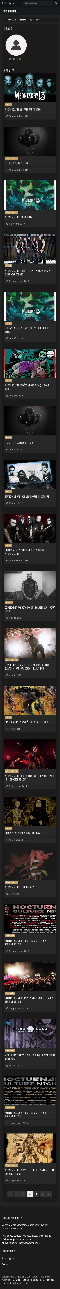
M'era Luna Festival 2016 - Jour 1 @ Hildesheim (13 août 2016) (30, 1057)
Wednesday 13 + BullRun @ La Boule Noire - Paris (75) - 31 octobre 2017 (30, 778)
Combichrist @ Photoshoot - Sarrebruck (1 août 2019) (30, 609)
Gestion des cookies (21, 1283)
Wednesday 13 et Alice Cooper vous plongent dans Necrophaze (28, 273)
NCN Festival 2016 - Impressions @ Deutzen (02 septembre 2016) (29, 1000)
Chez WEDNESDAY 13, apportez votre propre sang (27, 330)
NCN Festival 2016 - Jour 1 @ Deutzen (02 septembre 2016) (25, 942)
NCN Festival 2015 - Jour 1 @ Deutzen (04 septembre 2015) (25, 1114)
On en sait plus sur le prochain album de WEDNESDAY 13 (26, 552)
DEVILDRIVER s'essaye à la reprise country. (27, 722)
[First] (10, 1194)
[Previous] (17, 1194)
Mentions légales (20, 1279)
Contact (6, 1264)
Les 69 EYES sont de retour (19, 443)
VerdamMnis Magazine (15, 19)
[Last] (49, 1194)
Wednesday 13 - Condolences (19, 887)
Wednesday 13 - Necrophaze (19, 217)
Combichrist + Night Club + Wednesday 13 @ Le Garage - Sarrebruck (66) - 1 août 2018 (28, 667)
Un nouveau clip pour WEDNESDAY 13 (23, 833)
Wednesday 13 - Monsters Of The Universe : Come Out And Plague (30, 1172)
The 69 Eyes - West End (16, 163)
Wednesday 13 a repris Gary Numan (23, 110)
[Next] (43, 1194)
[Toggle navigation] (54, 11)
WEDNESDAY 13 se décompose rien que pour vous (27, 387)
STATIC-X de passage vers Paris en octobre (27, 497)
